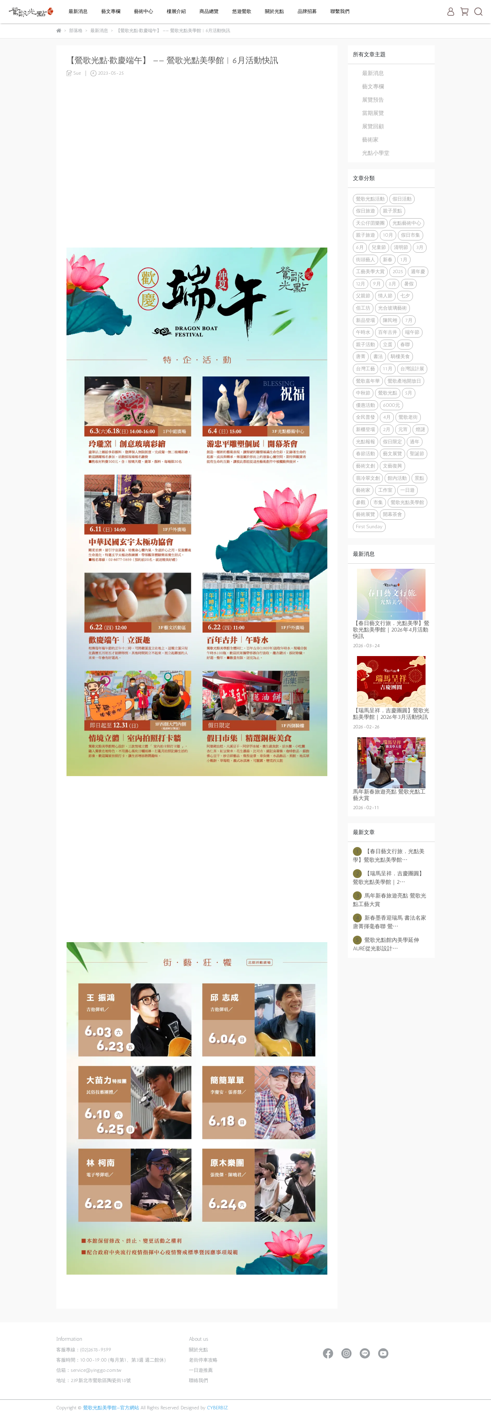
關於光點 (274, 11)
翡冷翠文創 (368, 478)
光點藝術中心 (406, 223)
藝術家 (370, 139)
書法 (378, 356)
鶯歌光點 (387, 393)
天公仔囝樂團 (370, 223)
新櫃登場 (365, 429)
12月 (360, 284)
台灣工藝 (365, 369)
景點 (419, 478)
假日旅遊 (365, 211)
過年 (414, 442)
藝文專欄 (110, 11)
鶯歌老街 (408, 417)
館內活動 (397, 478)
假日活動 (402, 199)
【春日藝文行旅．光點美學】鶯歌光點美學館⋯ (389, 855)
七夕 (405, 296)
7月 (409, 320)
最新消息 (78, 11)
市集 (378, 502)
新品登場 (365, 320)
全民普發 (365, 417)
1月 (403, 259)
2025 (397, 271)
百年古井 (387, 332)
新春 (387, 259)
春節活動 (365, 453)
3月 (419, 247)
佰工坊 (363, 308)
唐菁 (361, 356)
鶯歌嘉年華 (368, 381)
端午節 (412, 332)
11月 (387, 369)
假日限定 (392, 442)
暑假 (409, 284)
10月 (388, 235)
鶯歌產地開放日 (404, 381)
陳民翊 (390, 320)
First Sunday (369, 526)
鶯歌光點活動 (370, 199)
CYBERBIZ (217, 1408)
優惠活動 (365, 405)
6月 (360, 247)
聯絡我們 (198, 1380)
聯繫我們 (339, 11)
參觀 (361, 502)
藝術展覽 (365, 514)
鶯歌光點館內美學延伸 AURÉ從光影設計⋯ (389, 944)
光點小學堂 (375, 153)
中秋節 (363, 393)
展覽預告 (373, 100)
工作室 (385, 490)
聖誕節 (417, 453)
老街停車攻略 (203, 1360)
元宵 (403, 429)
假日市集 (410, 235)
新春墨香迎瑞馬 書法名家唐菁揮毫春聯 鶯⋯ (389, 922)
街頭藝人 (365, 259)
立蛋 (387, 344)
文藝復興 (392, 466)
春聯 (405, 344)
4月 (387, 417)
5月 (408, 393)
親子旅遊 (365, 235)
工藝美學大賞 (370, 271)
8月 (392, 284)
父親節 (363, 296)
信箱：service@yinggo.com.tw (88, 1370)
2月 (386, 429)
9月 (377, 284)
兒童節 (379, 247)
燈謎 (420, 429)
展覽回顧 (373, 126)
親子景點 (392, 211)
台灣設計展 (412, 369)
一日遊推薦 (201, 1370)
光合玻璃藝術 (392, 308)
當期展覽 (373, 113)
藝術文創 (365, 466)
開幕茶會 (392, 514)
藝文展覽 (392, 453)
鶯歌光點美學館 (407, 502)
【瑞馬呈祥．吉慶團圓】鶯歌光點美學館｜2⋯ (389, 877)
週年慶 (418, 271)
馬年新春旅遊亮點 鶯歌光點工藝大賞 (389, 899)
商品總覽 (209, 11)
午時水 (363, 332)
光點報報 (365, 442)
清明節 (401, 247)
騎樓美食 (400, 356)
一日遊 (407, 490)
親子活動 (365, 344)
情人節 (385, 296)
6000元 (391, 405)
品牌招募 (307, 11)
